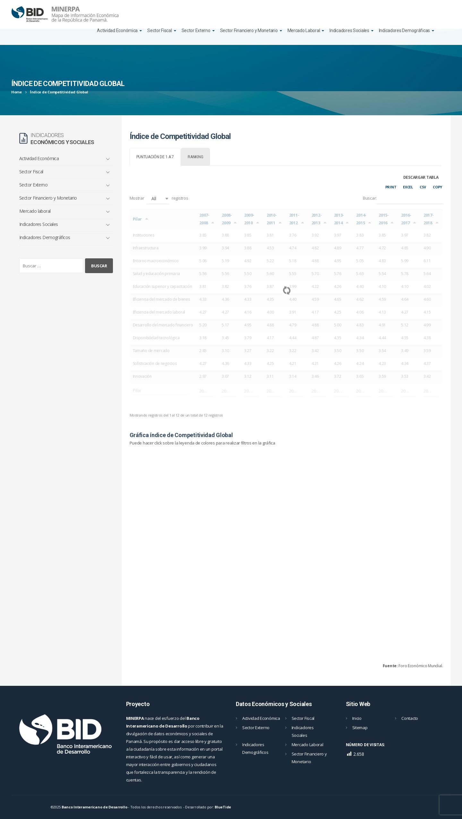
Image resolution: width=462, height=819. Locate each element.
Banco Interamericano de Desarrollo (94, 807)
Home (16, 92)
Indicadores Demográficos (44, 237)
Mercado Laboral (303, 30)
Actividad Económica (117, 30)
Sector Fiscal (159, 30)
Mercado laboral (35, 211)
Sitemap (360, 727)
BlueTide (223, 807)
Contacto (409, 718)
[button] (158, 198)
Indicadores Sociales (349, 30)
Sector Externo (196, 30)
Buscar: (403, 198)
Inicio (357, 718)
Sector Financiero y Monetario (249, 30)
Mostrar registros (159, 198)
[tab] (155, 157)
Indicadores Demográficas (404, 30)
